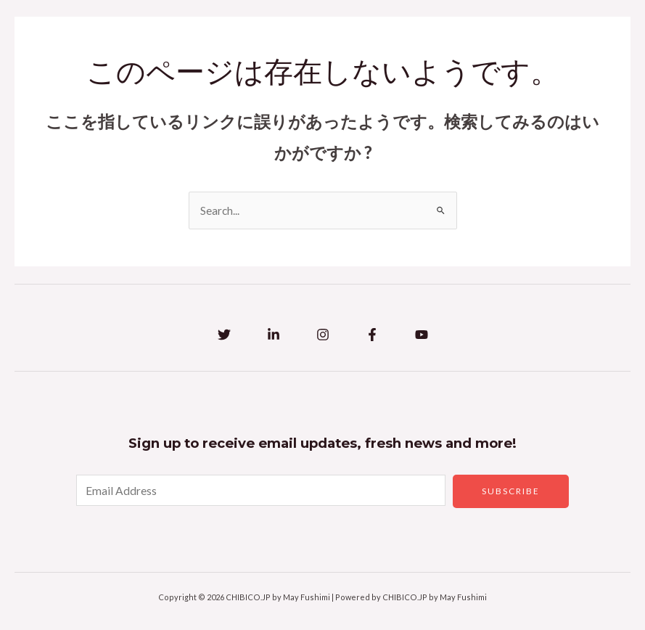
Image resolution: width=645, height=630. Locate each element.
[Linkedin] (273, 334)
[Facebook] (372, 334)
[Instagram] (322, 334)
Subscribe (511, 491)
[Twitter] (224, 334)
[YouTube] (421, 334)
